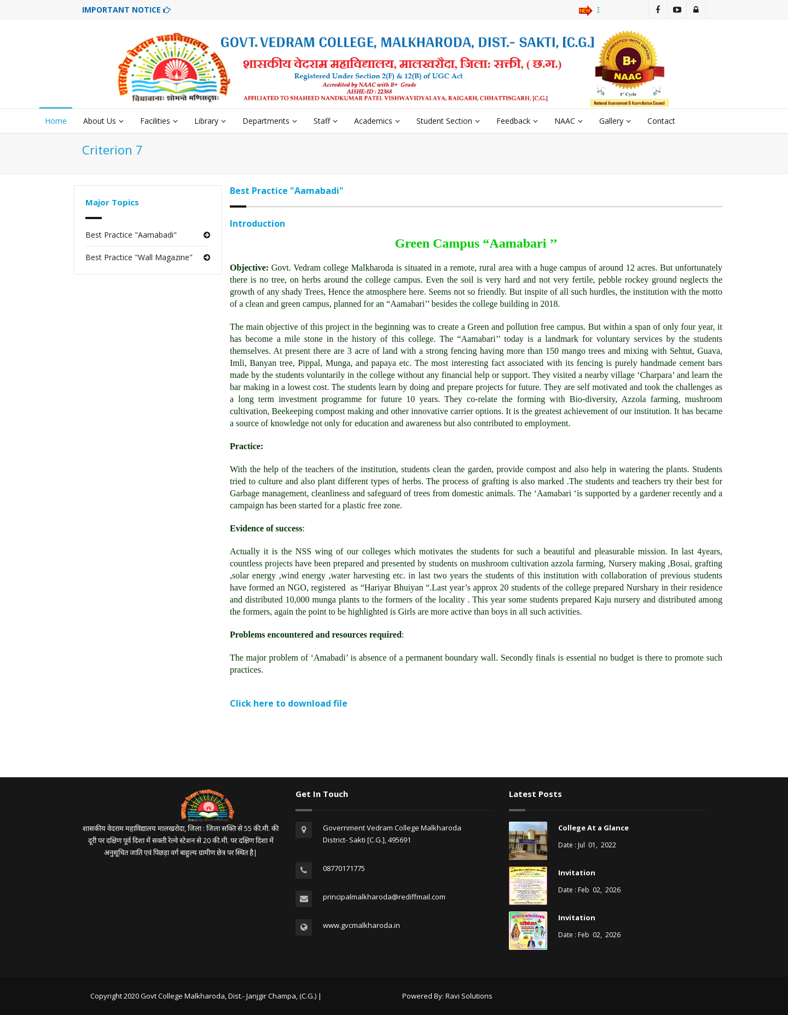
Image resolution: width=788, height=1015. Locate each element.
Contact (661, 121)
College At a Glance (593, 828)
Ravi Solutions (469, 996)
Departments (269, 121)
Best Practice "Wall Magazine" (139, 257)
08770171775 (344, 868)
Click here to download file (288, 703)
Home (56, 121)
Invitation (576, 873)
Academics (377, 121)
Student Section (448, 121)
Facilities (159, 121)
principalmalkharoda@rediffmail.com (384, 897)
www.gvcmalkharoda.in (361, 925)
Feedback (517, 121)
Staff (326, 121)
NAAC (568, 121)
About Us (103, 121)
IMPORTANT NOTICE (126, 9)
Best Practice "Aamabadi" (131, 235)
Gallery (615, 121)
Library (210, 121)
